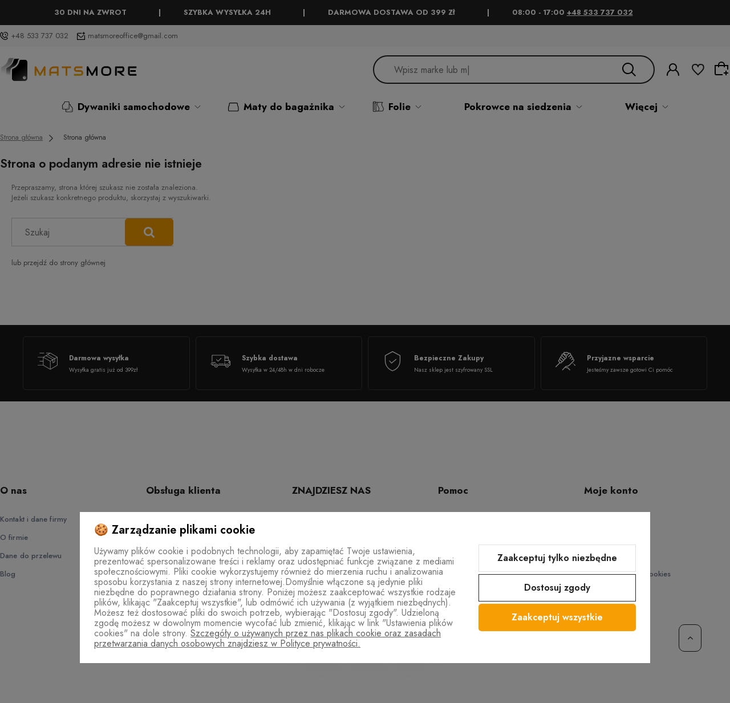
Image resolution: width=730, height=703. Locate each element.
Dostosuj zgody (557, 587)
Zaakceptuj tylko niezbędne (557, 557)
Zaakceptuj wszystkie (557, 617)
